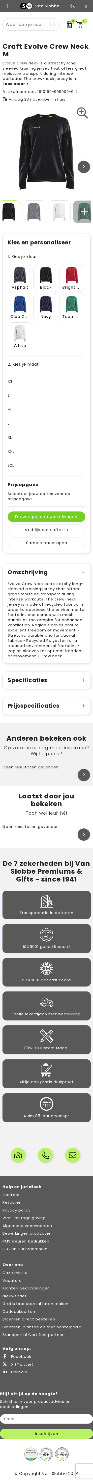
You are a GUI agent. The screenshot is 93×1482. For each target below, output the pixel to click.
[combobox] (25, 24)
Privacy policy (16, 1210)
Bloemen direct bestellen (28, 1319)
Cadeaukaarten (18, 1311)
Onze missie (15, 1272)
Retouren (12, 1202)
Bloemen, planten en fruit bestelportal (42, 1327)
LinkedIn (14, 1372)
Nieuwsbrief (14, 1296)
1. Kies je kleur (22, 256)
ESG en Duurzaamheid (25, 1248)
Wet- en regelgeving (24, 1217)
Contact (11, 1194)
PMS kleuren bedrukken (25, 1241)
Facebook (16, 1356)
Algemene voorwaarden (27, 1225)
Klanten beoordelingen (26, 1288)
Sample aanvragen (46, 543)
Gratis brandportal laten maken (35, 1303)
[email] (46, 1419)
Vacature (12, 1280)
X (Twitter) (18, 1364)
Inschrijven (46, 1434)
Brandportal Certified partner (33, 1334)
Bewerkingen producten (27, 1233)
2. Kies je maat (23, 364)
